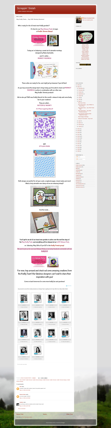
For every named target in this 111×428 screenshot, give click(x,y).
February (81, 124)
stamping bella (79, 176)
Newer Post (19, 414)
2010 (78, 147)
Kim (21, 386)
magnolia (78, 175)
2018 (78, 132)
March (80, 122)
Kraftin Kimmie (29, 379)
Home (45, 414)
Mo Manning (78, 173)
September (81, 93)
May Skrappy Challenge (83, 116)
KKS (21, 379)
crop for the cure (79, 185)
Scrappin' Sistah (26, 8)
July (79, 97)
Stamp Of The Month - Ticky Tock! (85, 118)
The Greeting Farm (80, 183)
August (80, 95)
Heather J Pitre (85, 48)
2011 (78, 145)
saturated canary (79, 187)
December (81, 88)
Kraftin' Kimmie (46, 379)
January (80, 126)
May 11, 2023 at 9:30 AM (25, 398)
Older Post (69, 414)
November (81, 90)
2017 (78, 134)
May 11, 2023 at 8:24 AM (25, 390)
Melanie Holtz (85, 54)
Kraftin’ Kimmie (53, 379)
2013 (78, 141)
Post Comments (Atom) (27, 417)
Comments (79, 159)
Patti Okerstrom (85, 56)
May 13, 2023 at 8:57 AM (25, 405)
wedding (77, 178)
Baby (77, 168)
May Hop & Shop (81, 102)
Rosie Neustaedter (85, 58)
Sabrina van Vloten (85, 59)
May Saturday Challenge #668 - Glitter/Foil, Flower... (85, 114)
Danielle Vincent (85, 46)
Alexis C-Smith (85, 44)
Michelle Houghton (85, 55)
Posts (78, 156)
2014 (78, 139)
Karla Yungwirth (85, 51)
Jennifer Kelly (85, 50)
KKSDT (23, 379)
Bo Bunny (78, 180)
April (80, 120)
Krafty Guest (78, 166)
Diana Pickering (85, 47)
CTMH (77, 171)
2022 (78, 128)
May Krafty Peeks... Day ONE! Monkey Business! (84, 111)
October (80, 92)
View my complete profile (87, 20)
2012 (78, 143)
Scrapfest (78, 182)
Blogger (63, 422)
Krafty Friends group (57, 245)
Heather (21, 402)
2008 (78, 151)
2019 (78, 130)
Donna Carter (23, 394)
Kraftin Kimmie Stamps (37, 379)
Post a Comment (21, 408)
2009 (78, 149)
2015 (78, 138)
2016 (78, 136)
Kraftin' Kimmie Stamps (62, 379)
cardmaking (78, 170)
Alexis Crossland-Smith (89, 18)
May (80, 101)
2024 (78, 84)
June (80, 99)
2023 (78, 86)
